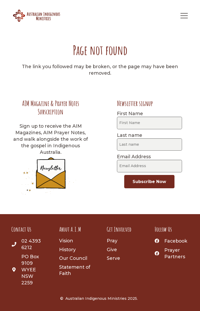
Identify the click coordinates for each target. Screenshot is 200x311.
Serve (113, 258)
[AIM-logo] (36, 15)
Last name (129, 135)
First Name (130, 113)
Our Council (73, 258)
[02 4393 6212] (16, 244)
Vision (66, 240)
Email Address (134, 156)
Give (112, 249)
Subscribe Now (149, 181)
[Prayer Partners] (160, 253)
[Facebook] (160, 241)
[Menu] (184, 15)
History (67, 249)
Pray (112, 240)
